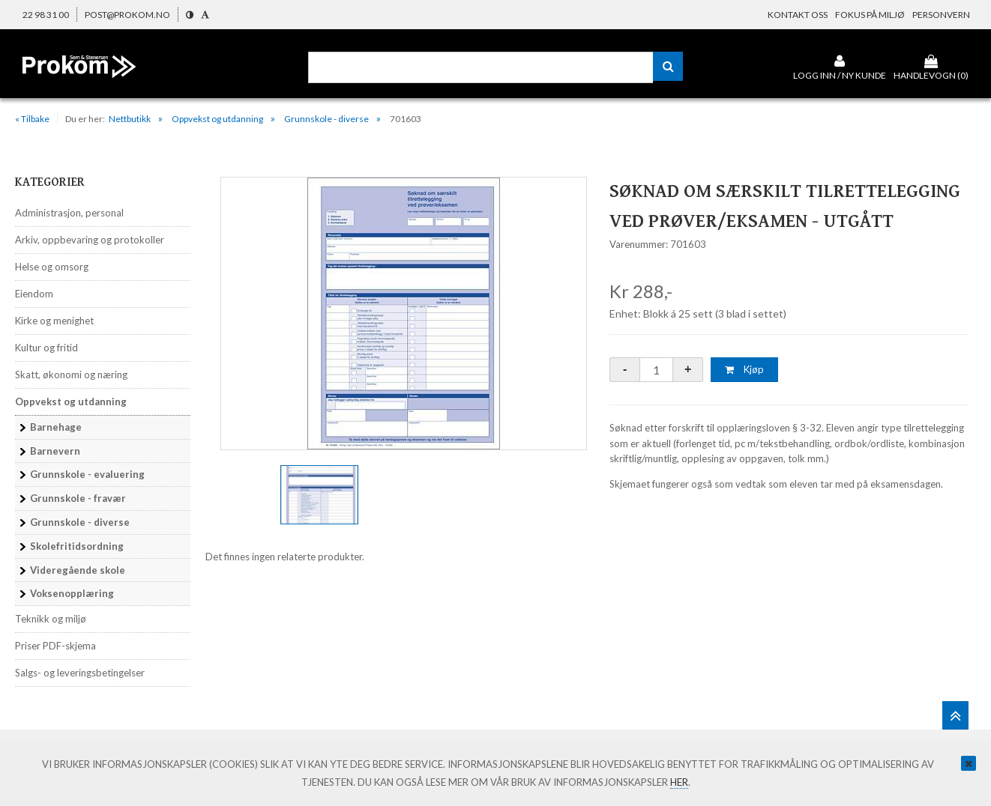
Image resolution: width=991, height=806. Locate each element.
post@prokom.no (127, 14)
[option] (403, 313)
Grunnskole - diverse (326, 118)
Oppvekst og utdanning (217, 118)
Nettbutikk (130, 118)
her (679, 782)
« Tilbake (32, 118)
